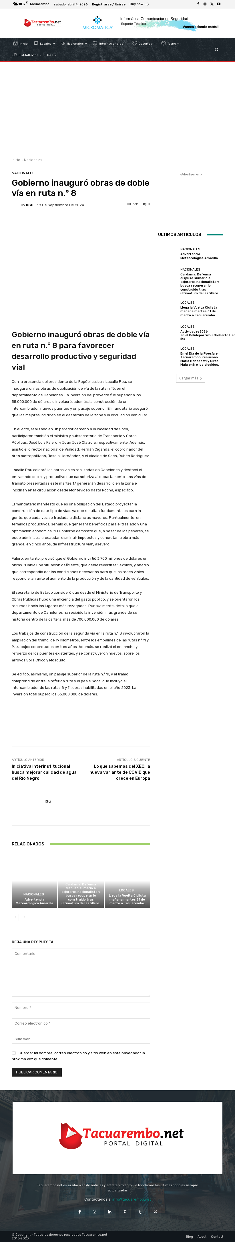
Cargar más (190, 378)
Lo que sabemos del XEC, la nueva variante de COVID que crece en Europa (119, 772)
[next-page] (24, 917)
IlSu (29, 205)
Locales (126, 890)
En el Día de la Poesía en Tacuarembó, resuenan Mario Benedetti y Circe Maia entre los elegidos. (200, 359)
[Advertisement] (117, 107)
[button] (216, 49)
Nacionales (33, 159)
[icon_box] (140, 5)
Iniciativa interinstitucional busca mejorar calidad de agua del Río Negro (44, 772)
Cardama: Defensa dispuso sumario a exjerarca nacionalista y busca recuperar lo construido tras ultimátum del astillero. (80, 894)
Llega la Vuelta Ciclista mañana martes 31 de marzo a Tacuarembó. (127, 899)
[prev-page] (15, 917)
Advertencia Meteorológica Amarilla (34, 901)
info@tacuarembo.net (131, 1199)
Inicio (16, 159)
